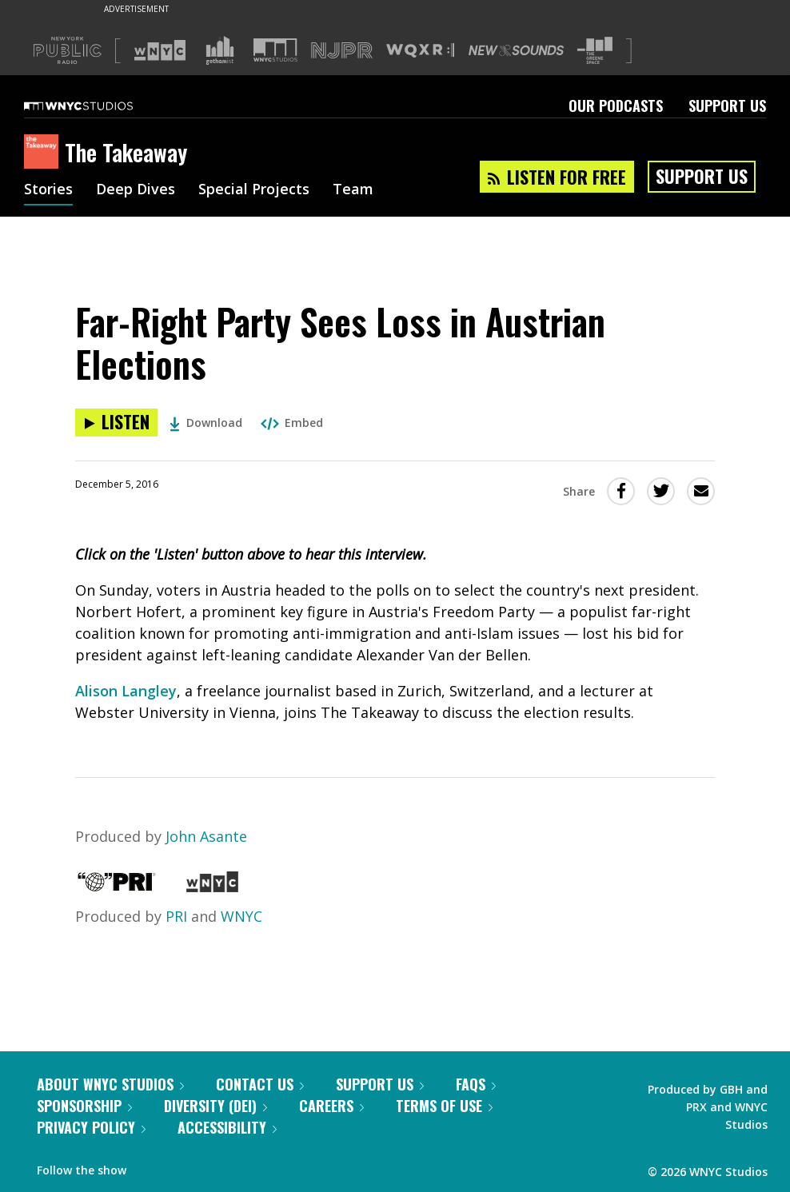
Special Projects (253, 190)
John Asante (206, 836)
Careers (331, 1105)
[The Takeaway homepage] (44, 152)
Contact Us (260, 1084)
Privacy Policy (91, 1127)
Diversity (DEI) (215, 1105)
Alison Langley (126, 690)
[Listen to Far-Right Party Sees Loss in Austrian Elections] (116, 423)
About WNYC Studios (110, 1084)
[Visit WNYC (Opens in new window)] (160, 50)
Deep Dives (135, 190)
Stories (48, 190)
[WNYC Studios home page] (98, 105)
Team (353, 190)
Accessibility (227, 1127)
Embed (292, 422)
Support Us (727, 105)
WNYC (241, 916)
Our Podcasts (616, 105)
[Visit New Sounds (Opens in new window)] (516, 50)
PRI (176, 916)
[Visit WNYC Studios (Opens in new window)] (275, 50)
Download (206, 422)
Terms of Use (444, 1105)
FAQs (476, 1084)
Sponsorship (84, 1105)
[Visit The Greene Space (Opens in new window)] (594, 51)
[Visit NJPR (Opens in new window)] (342, 50)
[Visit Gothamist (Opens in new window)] (220, 50)
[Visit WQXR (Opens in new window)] (420, 50)
